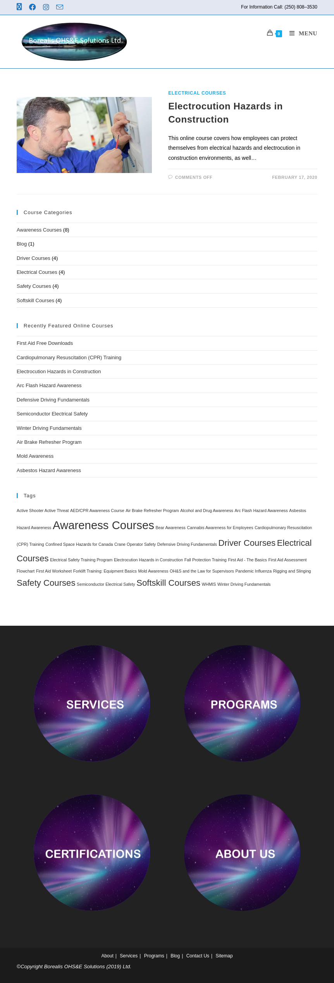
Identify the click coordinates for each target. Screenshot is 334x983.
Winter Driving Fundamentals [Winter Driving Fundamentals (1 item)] (243, 584)
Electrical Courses (197, 93)
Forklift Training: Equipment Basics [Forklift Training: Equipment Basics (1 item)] (105, 571)
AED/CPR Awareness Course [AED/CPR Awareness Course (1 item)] (97, 510)
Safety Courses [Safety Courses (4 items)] (46, 583)
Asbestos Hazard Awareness (49, 470)
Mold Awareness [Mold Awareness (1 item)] (153, 571)
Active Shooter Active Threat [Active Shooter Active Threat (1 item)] (43, 510)
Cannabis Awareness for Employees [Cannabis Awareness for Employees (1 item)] (220, 527)
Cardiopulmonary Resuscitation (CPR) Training (69, 357)
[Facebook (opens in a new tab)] (34, 7)
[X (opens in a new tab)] (22, 7)
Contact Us (197, 956)
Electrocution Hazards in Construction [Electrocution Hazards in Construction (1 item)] (148, 559)
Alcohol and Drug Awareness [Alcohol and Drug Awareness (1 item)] (206, 510)
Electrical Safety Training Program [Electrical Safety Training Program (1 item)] (81, 559)
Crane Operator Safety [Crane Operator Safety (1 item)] (135, 544)
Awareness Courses (39, 230)
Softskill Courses (35, 300)
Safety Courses (34, 286)
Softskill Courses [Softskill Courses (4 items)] (168, 583)
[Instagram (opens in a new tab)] (47, 7)
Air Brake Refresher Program (49, 442)
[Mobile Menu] (300, 33)
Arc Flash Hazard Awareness (49, 385)
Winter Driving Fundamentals (49, 428)
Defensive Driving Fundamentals (53, 400)
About (107, 956)
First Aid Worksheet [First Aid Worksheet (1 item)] (54, 571)
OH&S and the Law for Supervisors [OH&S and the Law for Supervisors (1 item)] (202, 571)
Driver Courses (33, 258)
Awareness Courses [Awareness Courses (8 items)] (103, 525)
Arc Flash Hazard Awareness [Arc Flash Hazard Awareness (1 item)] (261, 510)
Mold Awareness (35, 456)
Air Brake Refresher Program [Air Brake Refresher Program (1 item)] (152, 510)
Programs (154, 956)
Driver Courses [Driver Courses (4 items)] (246, 543)
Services (129, 956)
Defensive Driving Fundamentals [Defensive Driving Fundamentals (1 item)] (187, 544)
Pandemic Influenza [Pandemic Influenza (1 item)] (254, 571)
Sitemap (224, 956)
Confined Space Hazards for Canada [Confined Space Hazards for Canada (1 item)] (79, 544)
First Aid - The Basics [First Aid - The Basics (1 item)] (247, 559)
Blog (22, 244)
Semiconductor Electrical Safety (52, 414)
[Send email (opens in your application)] (61, 7)
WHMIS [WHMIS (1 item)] (209, 584)
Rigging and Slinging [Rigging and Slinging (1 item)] (292, 571)
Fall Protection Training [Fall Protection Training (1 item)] (205, 559)
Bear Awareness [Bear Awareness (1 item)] (171, 527)
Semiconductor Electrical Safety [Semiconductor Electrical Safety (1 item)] (106, 584)
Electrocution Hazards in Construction (59, 371)
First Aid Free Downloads (45, 343)
